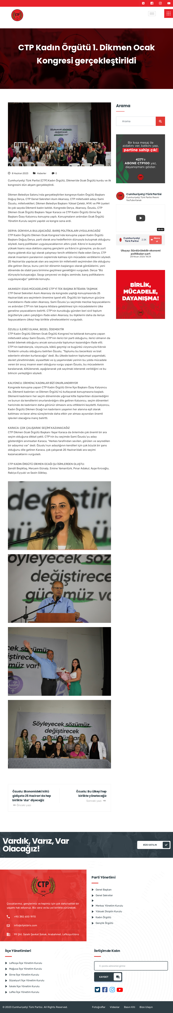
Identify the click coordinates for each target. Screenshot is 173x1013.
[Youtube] (169, 3)
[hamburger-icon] (152, 13)
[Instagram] (160, 3)
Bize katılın (156, 845)
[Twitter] (143, 3)
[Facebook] (152, 3)
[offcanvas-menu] (168, 13)
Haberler (41, 173)
